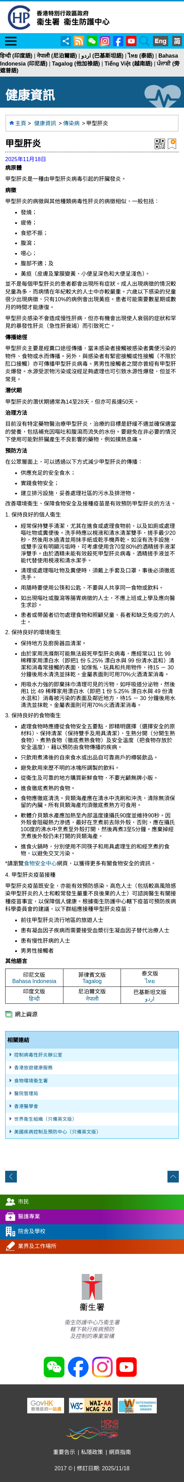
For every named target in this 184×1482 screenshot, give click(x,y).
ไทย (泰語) (141, 56)
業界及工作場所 (37, 1246)
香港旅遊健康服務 (33, 1067)
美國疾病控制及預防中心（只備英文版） (57, 1132)
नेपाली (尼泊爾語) (57, 56)
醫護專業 (29, 1216)
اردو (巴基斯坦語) (102, 56)
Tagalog (92, 981)
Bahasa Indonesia (34, 981)
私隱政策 (92, 1452)
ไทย (150, 981)
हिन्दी (34, 999)
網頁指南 (120, 1452)
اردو (149, 999)
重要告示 (64, 1452)
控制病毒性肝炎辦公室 (38, 1055)
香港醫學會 (26, 1106)
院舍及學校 (31, 1231)
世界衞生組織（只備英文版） (45, 1119)
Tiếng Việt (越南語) (128, 64)
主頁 (20, 123)
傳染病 (71, 123)
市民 (23, 1202)
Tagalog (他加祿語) (76, 64)
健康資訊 (45, 123)
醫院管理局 (26, 1093)
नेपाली (92, 999)
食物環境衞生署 (31, 1080)
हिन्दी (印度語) (16, 56)
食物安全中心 (40, 863)
